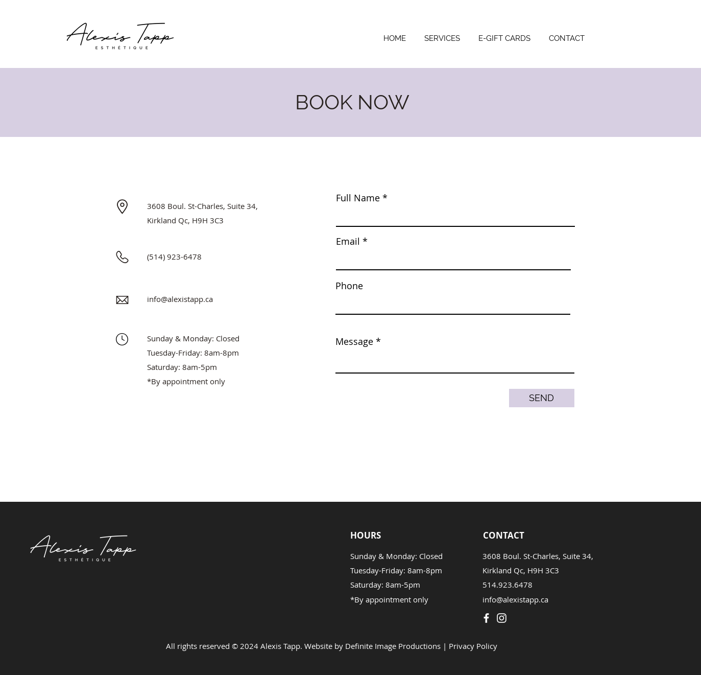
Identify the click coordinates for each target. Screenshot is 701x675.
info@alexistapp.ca (180, 299)
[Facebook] (486, 618)
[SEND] (541, 398)
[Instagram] (501, 618)
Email (348, 241)
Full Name (358, 197)
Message (354, 341)
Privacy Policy (473, 646)
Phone (349, 285)
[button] (442, 33)
